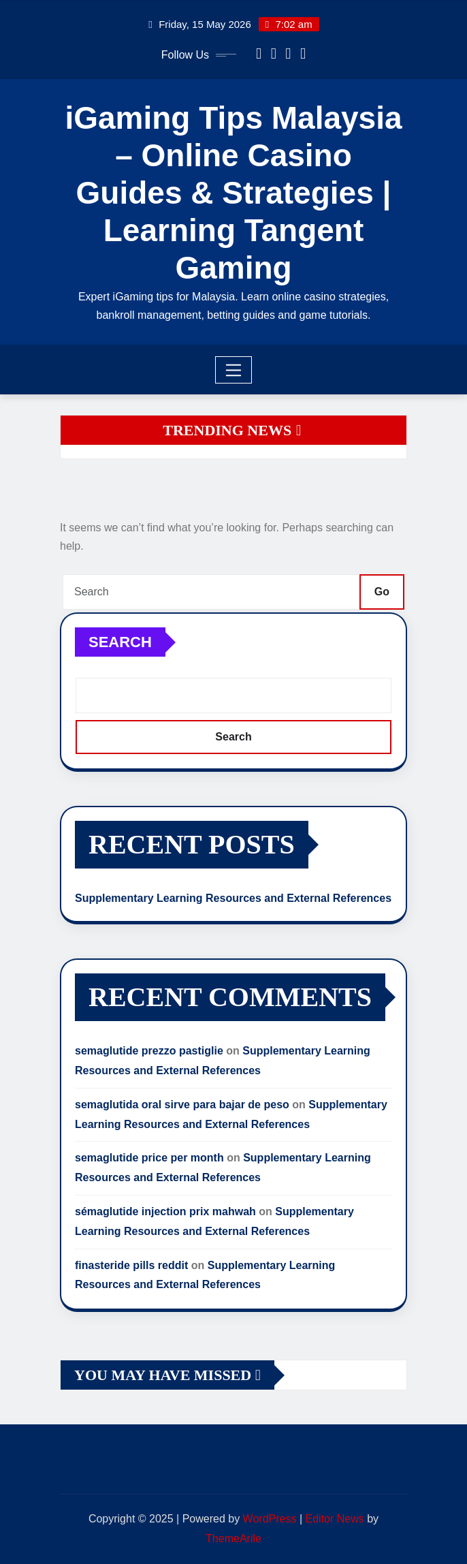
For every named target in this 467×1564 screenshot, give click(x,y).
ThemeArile (233, 1538)
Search (120, 642)
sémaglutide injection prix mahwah (165, 1211)
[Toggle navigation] (234, 370)
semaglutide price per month (149, 1157)
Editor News (335, 1518)
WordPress (270, 1518)
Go (381, 591)
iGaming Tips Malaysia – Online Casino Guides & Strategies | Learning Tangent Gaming (233, 193)
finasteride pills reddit (131, 1265)
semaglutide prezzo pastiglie (149, 1051)
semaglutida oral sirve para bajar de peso (182, 1104)
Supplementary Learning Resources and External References (233, 898)
